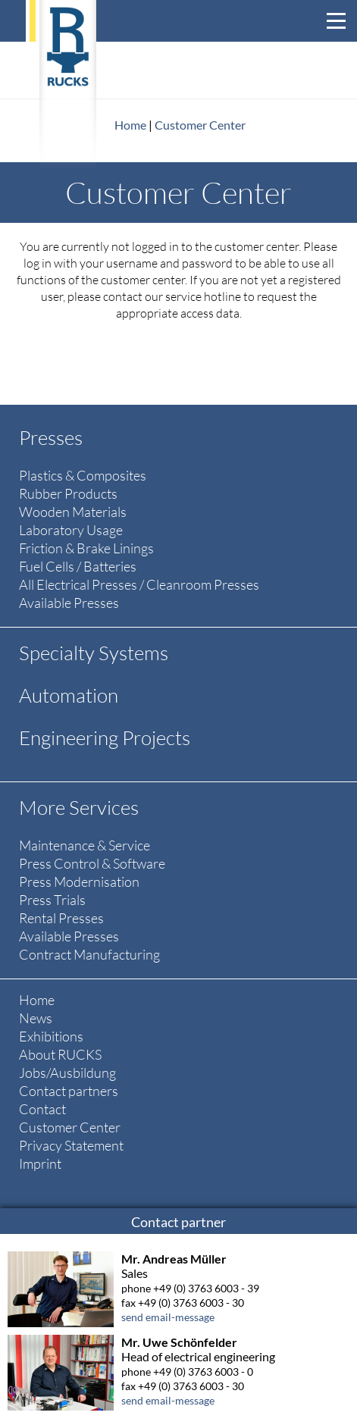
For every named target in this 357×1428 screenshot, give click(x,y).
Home (130, 124)
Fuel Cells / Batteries (77, 566)
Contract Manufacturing (89, 954)
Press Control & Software (92, 863)
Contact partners (68, 1090)
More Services (79, 807)
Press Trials (52, 899)
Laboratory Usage (71, 529)
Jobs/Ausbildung (67, 1072)
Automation (68, 695)
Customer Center (200, 124)
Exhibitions (51, 1036)
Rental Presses (61, 918)
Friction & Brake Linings (86, 548)
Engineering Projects (104, 737)
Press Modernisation (79, 881)
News (35, 1018)
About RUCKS (60, 1054)
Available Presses (69, 602)
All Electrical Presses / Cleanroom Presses (139, 584)
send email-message (168, 1317)
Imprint (40, 1163)
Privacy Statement (71, 1145)
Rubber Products (68, 493)
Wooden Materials (73, 511)
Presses (51, 437)
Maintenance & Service (84, 845)
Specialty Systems (93, 652)
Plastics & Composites (82, 475)
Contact (42, 1109)
